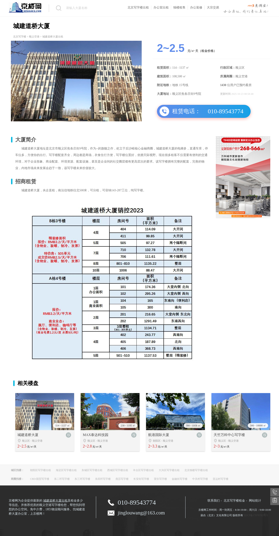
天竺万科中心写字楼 (229, 435)
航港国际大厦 (158, 435)
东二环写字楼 (62, 478)
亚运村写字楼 (220, 478)
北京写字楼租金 (234, 500)
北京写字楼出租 (138, 7)
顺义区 (26, 440)
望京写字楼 (160, 478)
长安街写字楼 (141, 478)
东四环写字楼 (103, 478)
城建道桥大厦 (27, 435)
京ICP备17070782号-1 (256, 515)
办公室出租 (161, 7)
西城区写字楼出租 (117, 470)
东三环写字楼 (82, 478)
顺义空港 (34, 36)
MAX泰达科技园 (95, 435)
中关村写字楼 (200, 478)
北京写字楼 (19, 36)
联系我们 (214, 500)
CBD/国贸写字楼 (39, 478)
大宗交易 (213, 7)
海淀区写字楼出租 (66, 470)
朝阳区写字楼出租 (40, 470)
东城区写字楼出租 (92, 470)
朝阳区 (157, 440)
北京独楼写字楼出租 (196, 470)
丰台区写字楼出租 (143, 470)
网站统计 (255, 500)
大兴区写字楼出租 (169, 470)
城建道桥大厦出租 (55, 500)
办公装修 (196, 7)
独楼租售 (179, 7)
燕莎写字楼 (122, 478)
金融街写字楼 (179, 478)
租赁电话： (186, 111)
